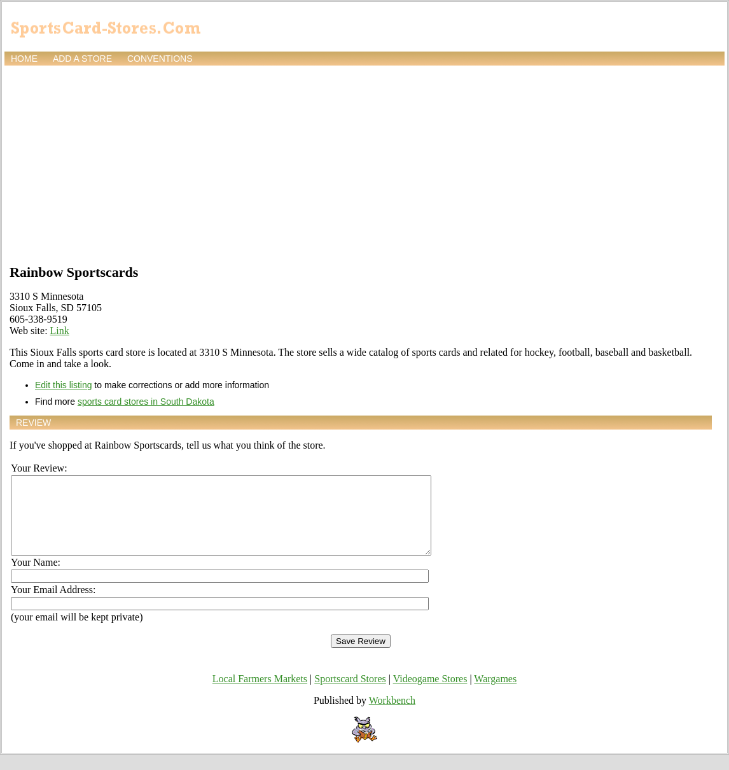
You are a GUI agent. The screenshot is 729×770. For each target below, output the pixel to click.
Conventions (160, 58)
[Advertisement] (364, 163)
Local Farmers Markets (259, 694)
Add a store (82, 58)
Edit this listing (63, 385)
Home (24, 58)
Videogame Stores (430, 694)
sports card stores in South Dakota (146, 401)
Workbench (392, 715)
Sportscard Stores (349, 694)
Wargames (495, 694)
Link (59, 330)
